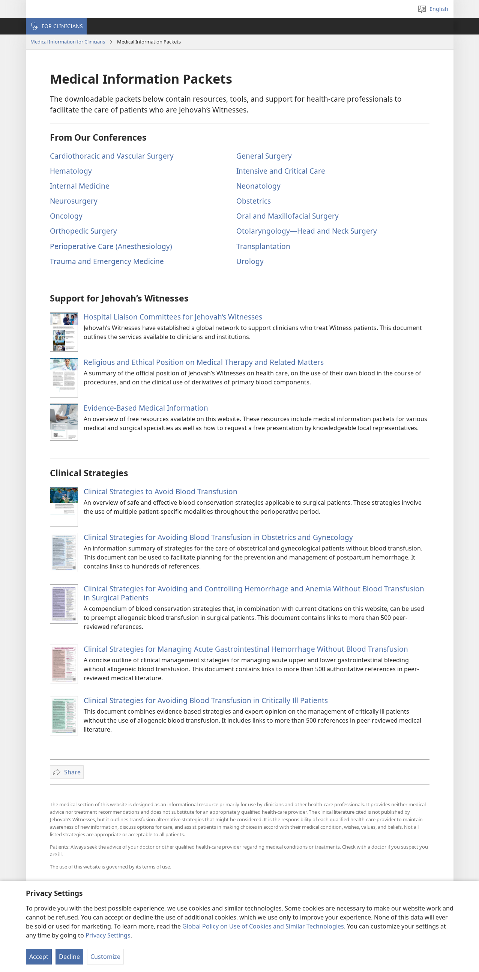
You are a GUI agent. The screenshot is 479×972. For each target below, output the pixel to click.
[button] (56, 26)
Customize (105, 956)
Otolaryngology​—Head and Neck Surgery (306, 231)
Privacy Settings (108, 935)
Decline (69, 956)
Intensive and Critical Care (280, 171)
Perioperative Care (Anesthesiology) (111, 246)
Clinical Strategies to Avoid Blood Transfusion (160, 491)
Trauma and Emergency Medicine (107, 261)
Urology (250, 261)
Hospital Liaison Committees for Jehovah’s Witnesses (173, 317)
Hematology (71, 171)
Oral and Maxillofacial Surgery (287, 216)
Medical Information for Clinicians (67, 41)
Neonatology (258, 186)
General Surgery (264, 156)
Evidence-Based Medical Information (146, 408)
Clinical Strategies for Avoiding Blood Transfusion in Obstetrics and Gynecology (218, 537)
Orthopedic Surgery (83, 231)
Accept (38, 956)
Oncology (66, 216)
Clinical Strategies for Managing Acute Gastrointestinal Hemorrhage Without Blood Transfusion (246, 649)
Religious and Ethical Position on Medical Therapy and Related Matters (204, 362)
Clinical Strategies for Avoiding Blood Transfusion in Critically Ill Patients (206, 700)
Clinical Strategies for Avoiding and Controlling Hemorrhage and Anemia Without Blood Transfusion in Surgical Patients (254, 593)
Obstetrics (253, 201)
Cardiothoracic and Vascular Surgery (112, 156)
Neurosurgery (74, 201)
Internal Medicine (80, 186)
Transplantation (263, 246)
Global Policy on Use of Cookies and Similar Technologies (263, 926)
